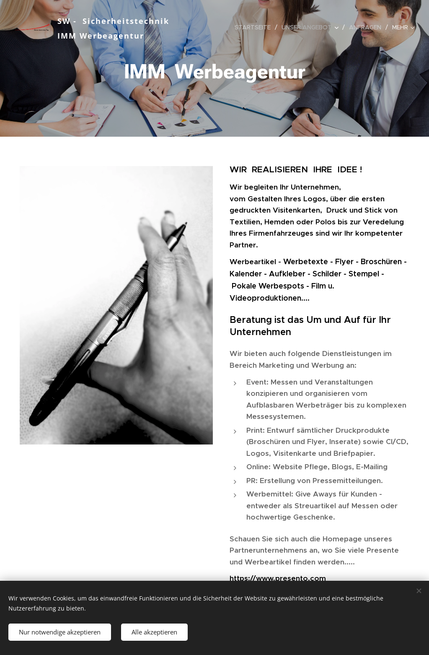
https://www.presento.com (278, 578)
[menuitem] (255, 27)
